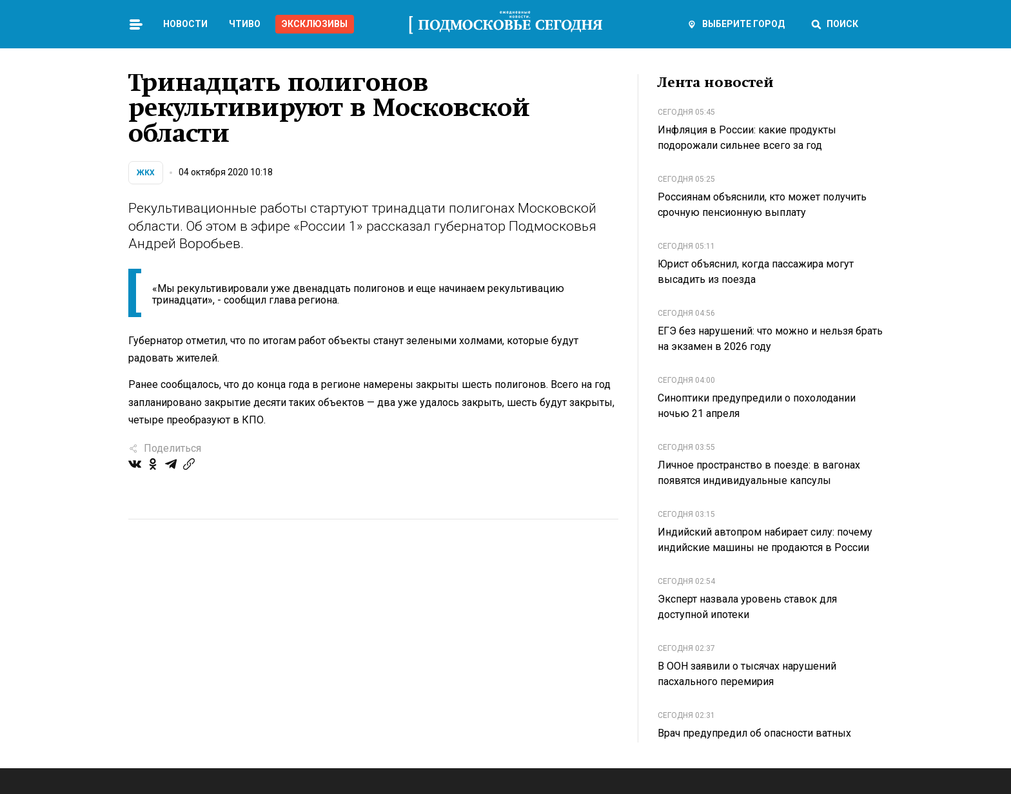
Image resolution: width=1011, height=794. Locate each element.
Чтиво (244, 24)
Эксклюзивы (315, 24)
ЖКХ (146, 172)
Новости (185, 24)
